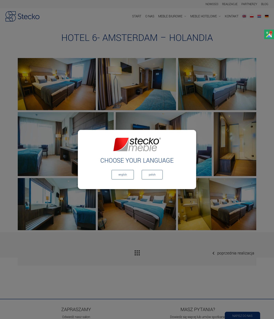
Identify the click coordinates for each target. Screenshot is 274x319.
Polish (152, 174)
